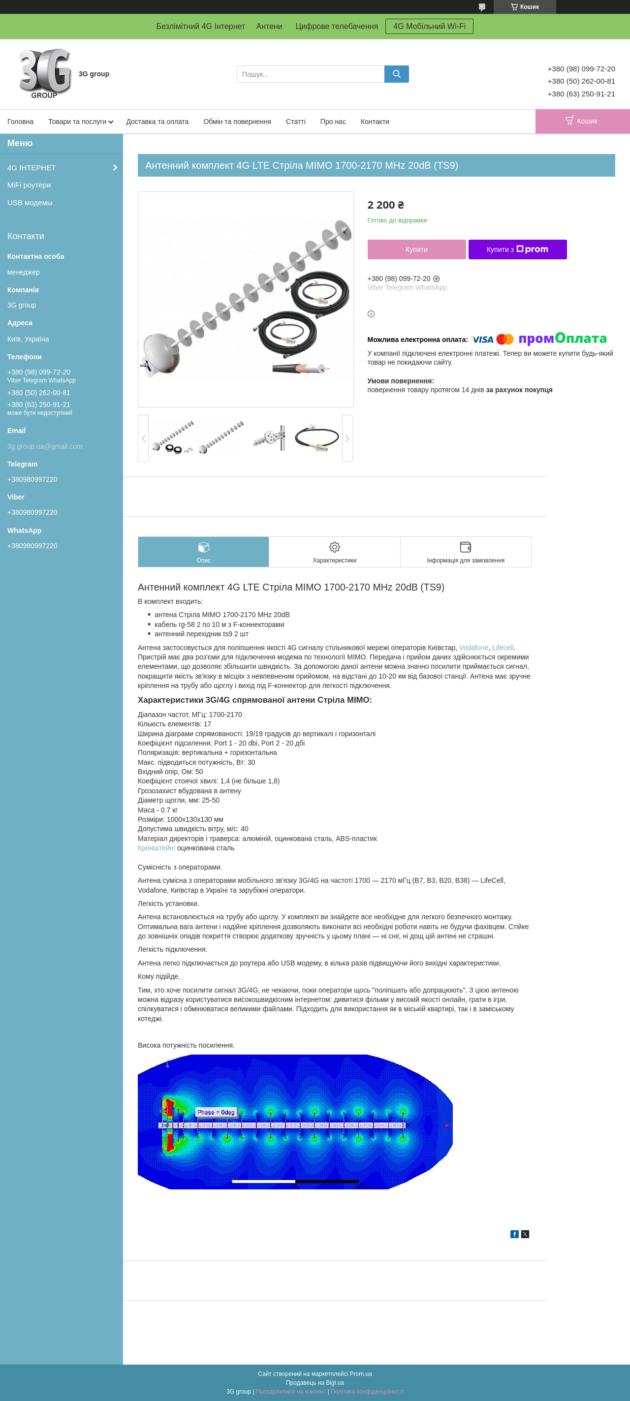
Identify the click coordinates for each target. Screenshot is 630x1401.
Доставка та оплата (157, 121)
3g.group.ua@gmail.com (45, 446)
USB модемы (30, 202)
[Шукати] (396, 74)
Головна (20, 121)
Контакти (375, 121)
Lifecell (503, 648)
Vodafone (473, 648)
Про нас (333, 121)
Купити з (517, 249)
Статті (296, 121)
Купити (417, 249)
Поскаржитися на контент (291, 1391)
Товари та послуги (77, 121)
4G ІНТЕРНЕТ (31, 167)
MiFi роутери (29, 185)
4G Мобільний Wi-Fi (429, 26)
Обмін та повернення (237, 121)
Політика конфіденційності (367, 1391)
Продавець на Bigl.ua (315, 1382)
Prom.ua (361, 1373)
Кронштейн (155, 848)
